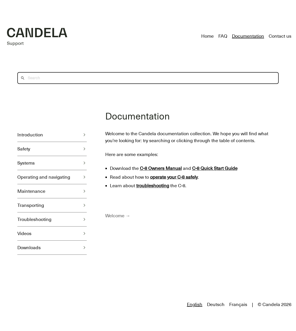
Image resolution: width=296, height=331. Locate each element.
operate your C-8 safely (174, 177)
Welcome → (117, 215)
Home (207, 36)
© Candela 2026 (274, 304)
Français (238, 304)
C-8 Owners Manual (161, 168)
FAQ (222, 36)
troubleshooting (152, 185)
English (194, 304)
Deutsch (216, 304)
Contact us (280, 36)
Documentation (248, 36)
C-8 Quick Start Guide (214, 168)
